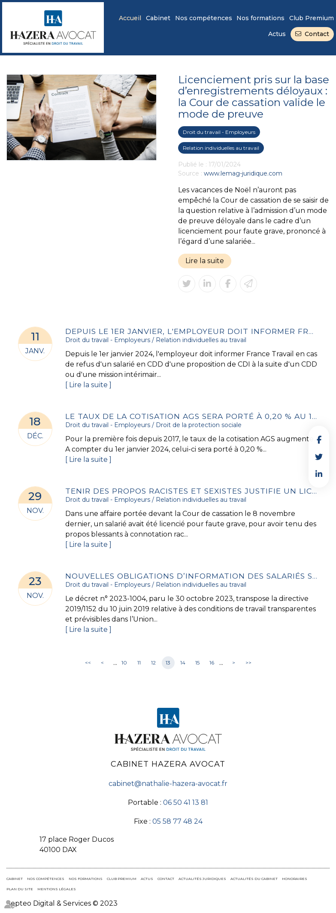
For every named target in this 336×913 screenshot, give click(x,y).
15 (197, 662)
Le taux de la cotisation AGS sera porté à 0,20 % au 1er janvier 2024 (191, 416)
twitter (319, 457)
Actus (277, 34)
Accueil (130, 18)
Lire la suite (204, 261)
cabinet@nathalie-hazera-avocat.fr (168, 784)
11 (139, 662)
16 (211, 662)
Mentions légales (56, 889)
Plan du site (19, 889)
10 (124, 662)
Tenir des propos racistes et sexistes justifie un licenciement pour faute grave (191, 490)
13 (168, 662)
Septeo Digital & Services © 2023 (62, 903)
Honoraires (294, 879)
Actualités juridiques (202, 879)
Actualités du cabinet (254, 879)
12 (153, 662)
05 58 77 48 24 (177, 821)
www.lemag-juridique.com (243, 173)
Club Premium (311, 18)
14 (182, 662)
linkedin (319, 474)
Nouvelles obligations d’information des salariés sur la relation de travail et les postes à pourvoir (191, 575)
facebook (319, 439)
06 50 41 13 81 (185, 802)
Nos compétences (203, 18)
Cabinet (158, 18)
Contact (317, 34)
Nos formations (260, 18)
